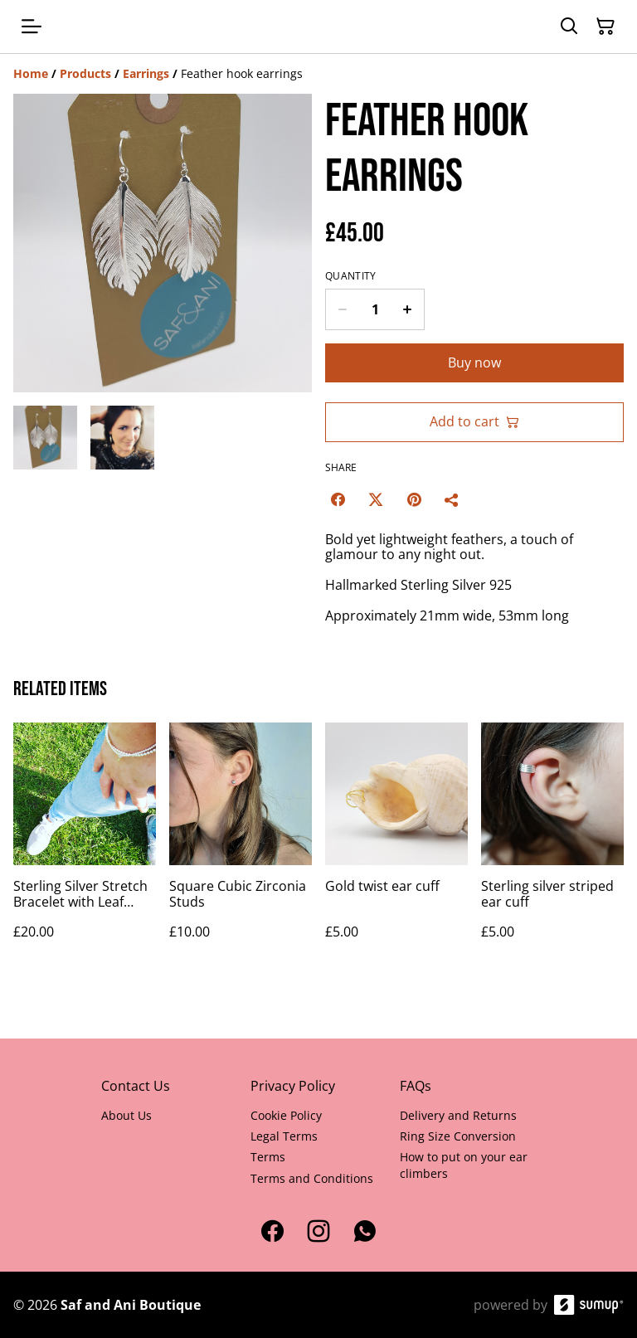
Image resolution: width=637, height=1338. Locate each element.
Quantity (350, 276)
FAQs (415, 1086)
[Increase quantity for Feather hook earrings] (408, 309)
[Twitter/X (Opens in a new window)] (375, 499)
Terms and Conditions (311, 1178)
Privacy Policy (292, 1086)
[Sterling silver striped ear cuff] (552, 847)
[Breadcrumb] (318, 74)
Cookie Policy (286, 1115)
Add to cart (474, 421)
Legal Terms (284, 1136)
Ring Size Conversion (458, 1136)
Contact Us (135, 1086)
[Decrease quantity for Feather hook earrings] (342, 309)
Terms (267, 1157)
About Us (126, 1115)
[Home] (30, 73)
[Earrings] (146, 73)
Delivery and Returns (458, 1115)
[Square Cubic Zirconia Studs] (240, 847)
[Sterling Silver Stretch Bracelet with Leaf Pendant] (84, 847)
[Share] (452, 499)
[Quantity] (375, 309)
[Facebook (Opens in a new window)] (337, 499)
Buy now (474, 362)
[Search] (569, 26)
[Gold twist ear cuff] (396, 847)
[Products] (85, 73)
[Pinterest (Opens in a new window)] (413, 499)
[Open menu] (31, 26)
